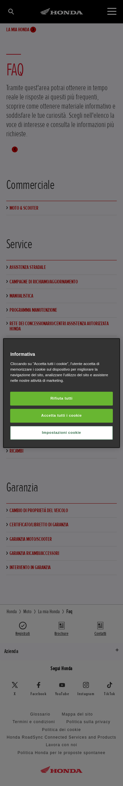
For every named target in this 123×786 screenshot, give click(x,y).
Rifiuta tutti (61, 398)
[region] (61, 393)
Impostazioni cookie (61, 432)
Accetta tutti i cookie (61, 415)
